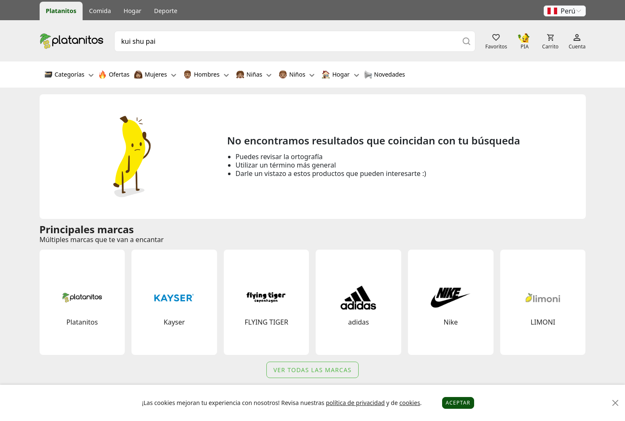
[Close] (615, 403)
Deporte (165, 11)
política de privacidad (355, 403)
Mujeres (155, 75)
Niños (296, 75)
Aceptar (458, 402)
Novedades (384, 75)
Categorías (69, 75)
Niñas (253, 75)
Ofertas (113, 75)
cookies (409, 403)
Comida (100, 11)
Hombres (206, 75)
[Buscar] (466, 41)
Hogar (132, 11)
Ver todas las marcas (313, 370)
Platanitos (61, 11)
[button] (565, 10)
